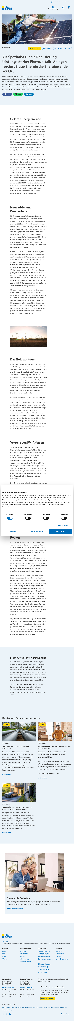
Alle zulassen (60, 531)
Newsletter (14, 1007)
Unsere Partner (42, 972)
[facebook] (7, 1014)
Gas (3, 954)
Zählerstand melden (44, 964)
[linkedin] (10, 1014)
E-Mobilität (23, 951)
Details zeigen (63, 525)
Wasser (4, 956)
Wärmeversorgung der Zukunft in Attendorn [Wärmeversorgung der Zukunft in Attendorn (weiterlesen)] (15, 747)
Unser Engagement (62, 959)
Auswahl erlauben (37, 531)
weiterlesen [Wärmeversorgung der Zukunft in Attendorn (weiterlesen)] (6, 774)
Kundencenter (56, 2)
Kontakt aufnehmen (8, 987)
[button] (7, 94)
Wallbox (22, 956)
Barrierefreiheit (6, 1007)
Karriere (58, 956)
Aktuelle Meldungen (7, 1010)
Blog (7, 941)
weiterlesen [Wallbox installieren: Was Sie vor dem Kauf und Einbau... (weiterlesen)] (6, 833)
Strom (4, 951)
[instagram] (3, 1014)
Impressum (21, 1007)
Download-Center (43, 969)
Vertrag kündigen (43, 954)
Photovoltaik (24, 954)
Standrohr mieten (25, 962)
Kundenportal (42, 967)
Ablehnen (13, 531)
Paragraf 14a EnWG (44, 951)
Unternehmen (60, 954)
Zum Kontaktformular (15, 909)
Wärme (4, 959)
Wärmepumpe (24, 959)
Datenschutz (28, 1007)
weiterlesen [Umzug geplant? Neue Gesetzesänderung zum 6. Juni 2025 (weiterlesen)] (42, 778)
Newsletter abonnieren (47, 998)
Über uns (58, 951)
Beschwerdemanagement (45, 960)
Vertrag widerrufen (44, 956)
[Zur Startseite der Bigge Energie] (7, 8)
